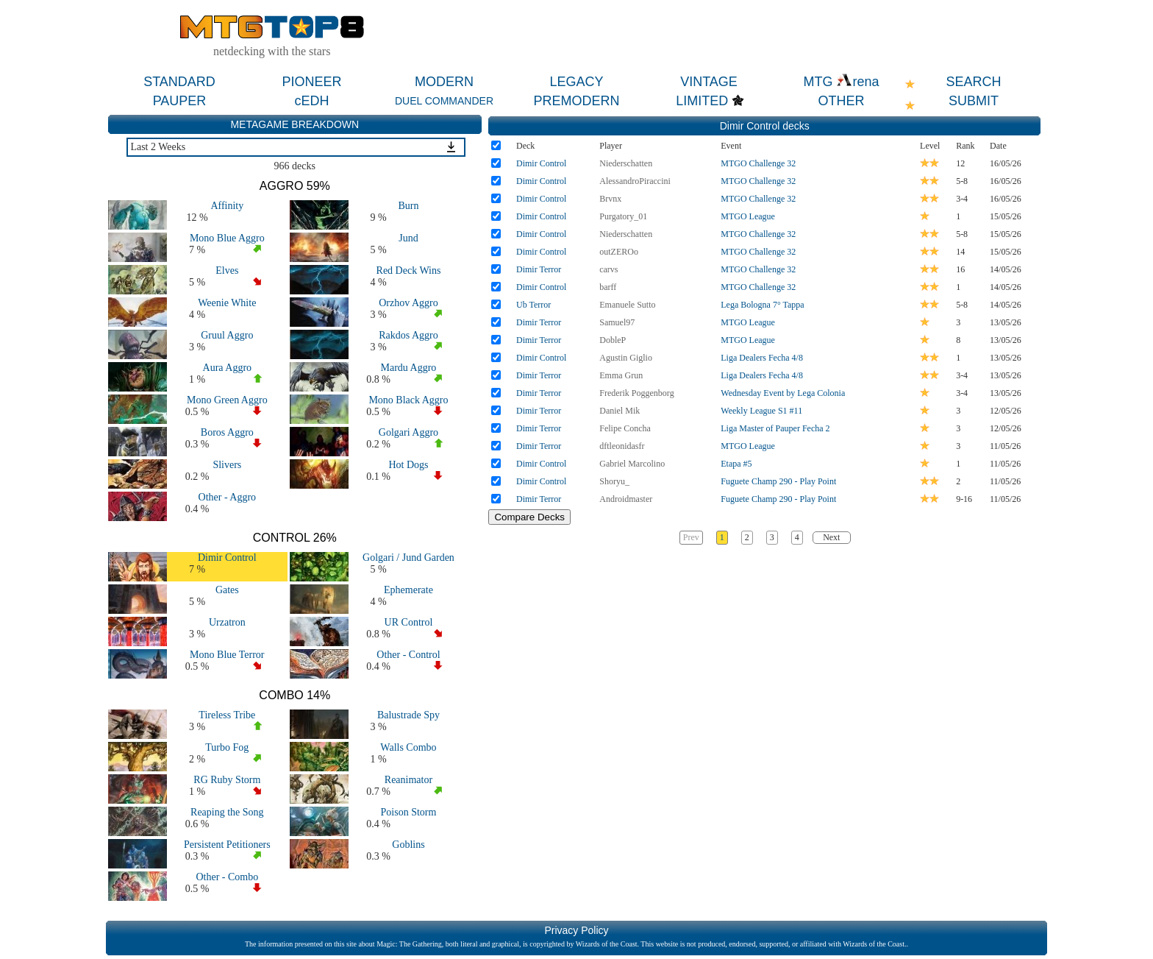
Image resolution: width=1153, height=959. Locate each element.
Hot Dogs (408, 464)
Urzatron (227, 622)
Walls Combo (408, 747)
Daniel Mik (619, 411)
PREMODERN (576, 100)
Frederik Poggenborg (636, 393)
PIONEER (311, 81)
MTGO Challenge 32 (758, 163)
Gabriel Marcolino (632, 464)
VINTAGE (709, 81)
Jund (408, 238)
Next (831, 537)
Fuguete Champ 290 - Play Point (778, 481)
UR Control (409, 622)
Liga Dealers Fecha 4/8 (762, 358)
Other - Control (408, 654)
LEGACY (576, 81)
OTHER (841, 100)
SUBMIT (974, 100)
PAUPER (180, 100)
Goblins (408, 844)
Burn (408, 205)
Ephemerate (408, 589)
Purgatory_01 (623, 216)
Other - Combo (227, 876)
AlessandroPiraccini (635, 181)
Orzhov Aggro (408, 302)
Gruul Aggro (227, 335)
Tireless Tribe (227, 715)
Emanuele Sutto (627, 305)
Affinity (226, 205)
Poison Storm (409, 812)
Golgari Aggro (408, 432)
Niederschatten (625, 163)
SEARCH (973, 81)
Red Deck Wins (408, 270)
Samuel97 (617, 322)
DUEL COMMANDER (444, 101)
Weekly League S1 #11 (761, 411)
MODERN (444, 81)
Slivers (227, 464)
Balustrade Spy (408, 715)
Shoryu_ (614, 481)
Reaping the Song (227, 812)
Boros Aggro (227, 432)
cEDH (311, 100)
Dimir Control (227, 557)
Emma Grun (621, 375)
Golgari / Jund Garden (408, 557)
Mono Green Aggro (227, 400)
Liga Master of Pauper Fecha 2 (775, 428)
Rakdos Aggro (408, 335)
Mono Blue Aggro (227, 238)
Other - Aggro (228, 497)
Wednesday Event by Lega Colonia (783, 393)
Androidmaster (625, 499)
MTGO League (748, 216)
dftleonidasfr (621, 446)
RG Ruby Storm (226, 779)
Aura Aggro (227, 367)
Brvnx (610, 199)
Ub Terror (533, 305)
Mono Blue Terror (227, 654)
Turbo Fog (227, 747)
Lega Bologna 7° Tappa (762, 305)
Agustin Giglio (625, 358)
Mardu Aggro (409, 367)
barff (607, 287)
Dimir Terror (538, 269)
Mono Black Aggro (408, 400)
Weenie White (227, 302)
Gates (227, 589)
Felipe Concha (625, 428)
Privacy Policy (576, 930)
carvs (608, 269)
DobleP (612, 340)
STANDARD (179, 81)
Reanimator (408, 779)
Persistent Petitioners (227, 844)
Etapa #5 (736, 464)
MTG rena (841, 81)
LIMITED (702, 100)
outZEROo (618, 252)
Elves (226, 270)
